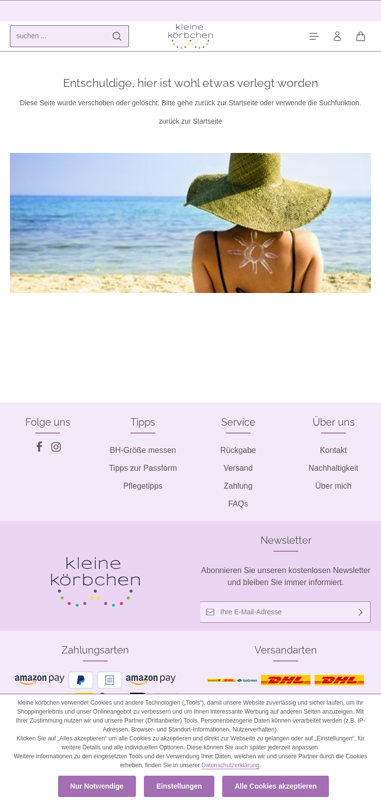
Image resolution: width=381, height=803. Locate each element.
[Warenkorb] (360, 36)
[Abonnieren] (361, 612)
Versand (238, 468)
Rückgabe (238, 450)
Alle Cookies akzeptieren (276, 786)
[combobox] (58, 36)
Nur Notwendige (97, 786)
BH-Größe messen (143, 450)
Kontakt (333, 450)
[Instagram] (56, 449)
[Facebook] (40, 449)
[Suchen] (117, 36)
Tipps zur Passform (143, 468)
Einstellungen (179, 786)
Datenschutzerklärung (230, 765)
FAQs (238, 504)
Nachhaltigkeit (334, 468)
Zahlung (238, 486)
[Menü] (313, 36)
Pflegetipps (142, 486)
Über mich (334, 486)
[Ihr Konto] (337, 36)
